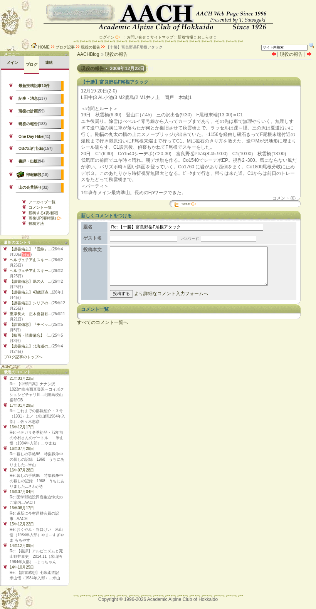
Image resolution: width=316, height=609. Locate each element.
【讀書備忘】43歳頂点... (31, 292)
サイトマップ (161, 37)
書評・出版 (28, 161)
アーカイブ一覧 (42, 202)
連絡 (49, 62)
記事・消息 (28, 98)
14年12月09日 (22, 546)
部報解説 (34, 175)
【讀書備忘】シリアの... (30, 303)
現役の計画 (28, 111)
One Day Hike (30, 136)
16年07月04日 (22, 492)
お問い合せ (136, 37)
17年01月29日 (22, 405)
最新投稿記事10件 (34, 86)
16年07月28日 (22, 448)
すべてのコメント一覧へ (102, 331)
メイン (12, 62)
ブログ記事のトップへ (23, 357)
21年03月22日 (22, 378)
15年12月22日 (22, 524)
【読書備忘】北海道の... (30, 346)
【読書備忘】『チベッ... (30, 324)
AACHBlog (88, 54)
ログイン (106, 37)
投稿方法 (36, 223)
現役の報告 (90, 47)
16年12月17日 (22, 427)
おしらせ (205, 37)
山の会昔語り (30, 187)
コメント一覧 (40, 207)
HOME (40, 47)
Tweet (185, 204)
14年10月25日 (22, 567)
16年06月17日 (22, 508)
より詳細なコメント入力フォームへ (170, 302)
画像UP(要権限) (42, 218)
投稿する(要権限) (43, 213)
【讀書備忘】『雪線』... (30, 249)
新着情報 (185, 37)
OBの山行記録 (31, 148)
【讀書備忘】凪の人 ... (30, 281)
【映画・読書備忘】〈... (30, 335)
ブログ (31, 64)
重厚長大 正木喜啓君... (30, 314)
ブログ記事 (65, 47)
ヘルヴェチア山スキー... (30, 260)
